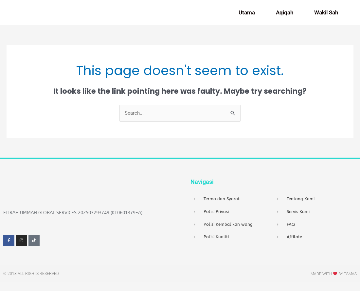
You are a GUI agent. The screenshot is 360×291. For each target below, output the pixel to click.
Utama (248, 16)
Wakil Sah (327, 16)
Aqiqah (286, 16)
